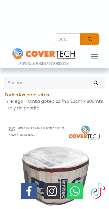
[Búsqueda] (89, 39)
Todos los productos (26, 95)
